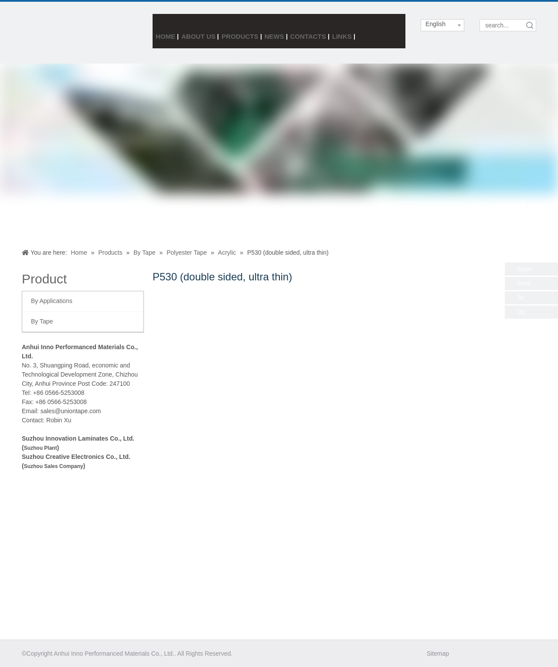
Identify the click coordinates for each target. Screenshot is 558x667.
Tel (520, 298)
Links (342, 36)
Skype (524, 269)
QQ (521, 312)
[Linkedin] (495, 653)
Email (523, 283)
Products (239, 36)
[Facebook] (464, 653)
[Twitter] (479, 653)
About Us (198, 36)
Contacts (308, 36)
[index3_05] (48, 32)
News (274, 36)
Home (165, 36)
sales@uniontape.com (71, 411)
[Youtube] (510, 653)
